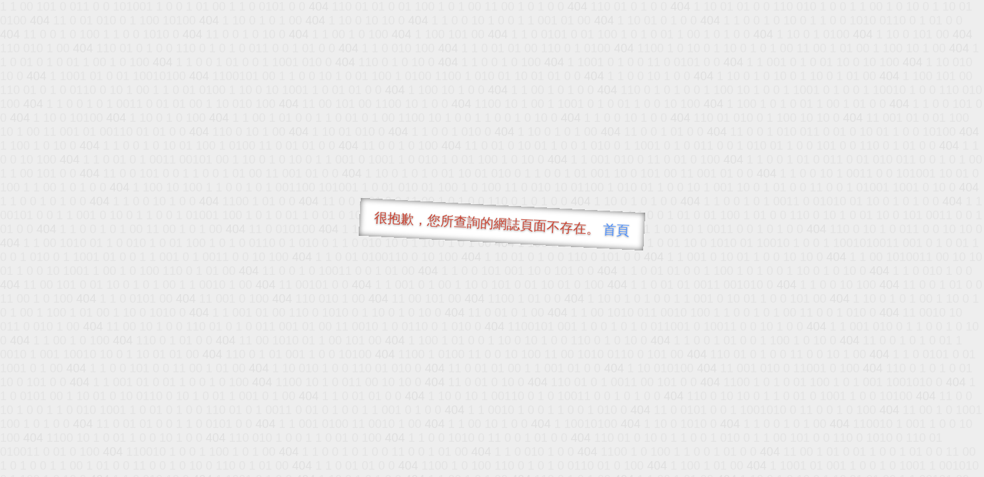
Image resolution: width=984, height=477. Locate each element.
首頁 (616, 230)
